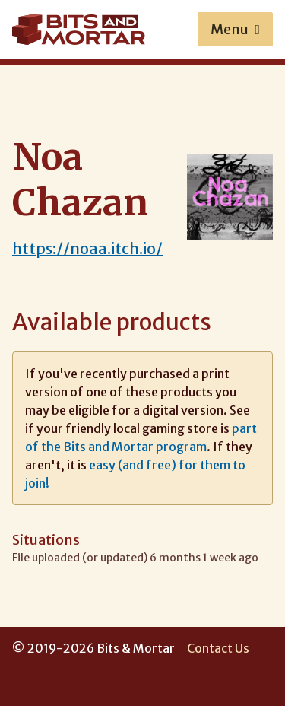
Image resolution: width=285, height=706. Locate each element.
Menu (235, 29)
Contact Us (218, 648)
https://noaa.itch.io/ (87, 248)
